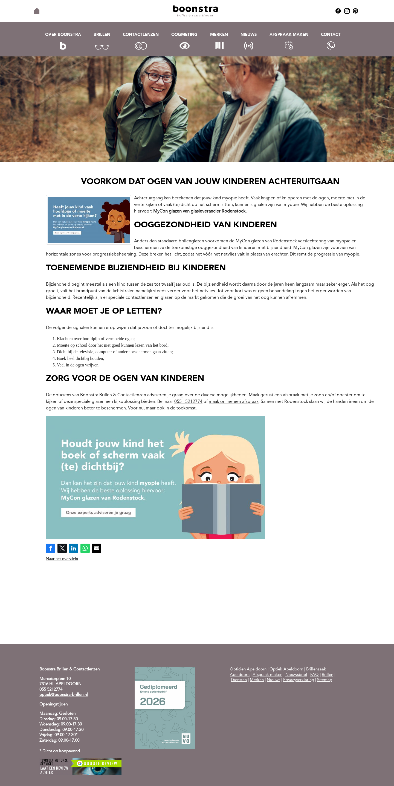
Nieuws (249, 35)
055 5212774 (50, 690)
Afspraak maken (289, 35)
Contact (331, 35)
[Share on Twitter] (62, 548)
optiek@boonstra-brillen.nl (63, 695)
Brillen (102, 35)
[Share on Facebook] (50, 548)
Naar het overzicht (62, 558)
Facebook (338, 11)
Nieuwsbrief (296, 675)
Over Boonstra (63, 35)
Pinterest (355, 11)
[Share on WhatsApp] (85, 548)
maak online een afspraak (234, 402)
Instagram (347, 11)
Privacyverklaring (298, 680)
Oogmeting (184, 35)
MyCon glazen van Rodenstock (266, 241)
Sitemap (324, 680)
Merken (219, 35)
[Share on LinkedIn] (73, 548)
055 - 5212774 (188, 402)
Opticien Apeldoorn (248, 669)
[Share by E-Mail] (96, 548)
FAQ (314, 675)
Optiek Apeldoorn (286, 669)
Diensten (239, 680)
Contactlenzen (141, 35)
